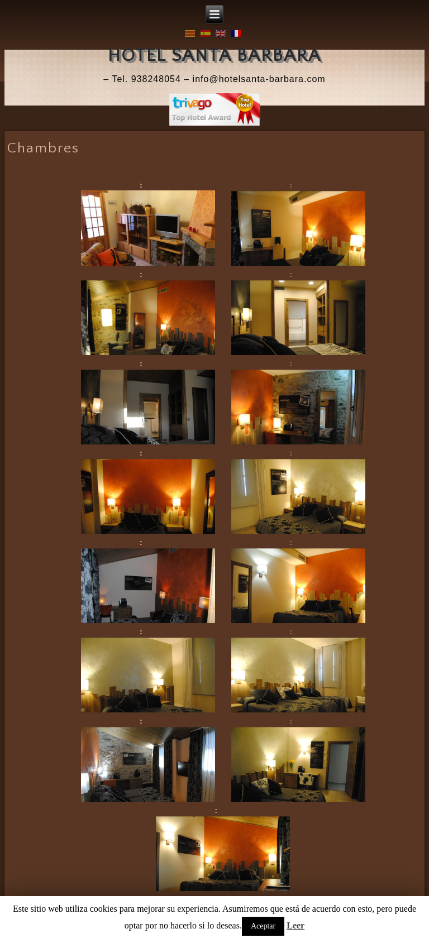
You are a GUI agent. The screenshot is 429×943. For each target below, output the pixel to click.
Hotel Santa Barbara (214, 55)
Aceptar (263, 926)
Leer (295, 925)
